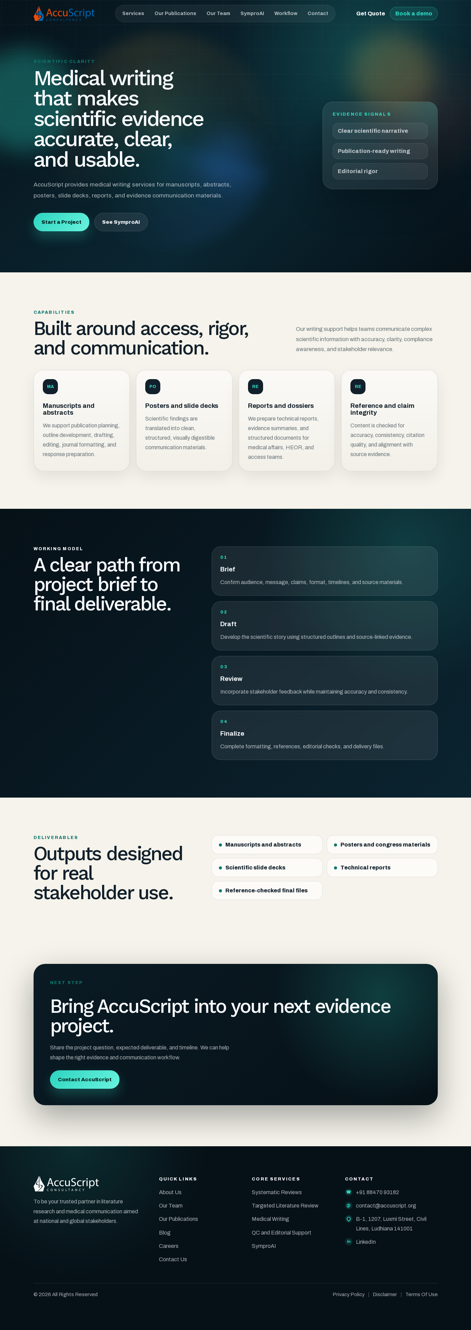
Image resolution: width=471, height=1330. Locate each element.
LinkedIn (366, 1242)
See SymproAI (121, 222)
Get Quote (370, 13)
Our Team (218, 13)
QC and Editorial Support (281, 1233)
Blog (165, 1233)
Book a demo (413, 13)
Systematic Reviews (277, 1192)
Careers (168, 1246)
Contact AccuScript (85, 1079)
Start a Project (61, 222)
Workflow (285, 13)
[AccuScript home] (64, 13)
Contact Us (173, 1259)
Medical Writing (270, 1219)
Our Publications (175, 13)
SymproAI (252, 13)
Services (133, 13)
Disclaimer (385, 1294)
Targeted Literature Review (285, 1206)
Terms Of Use (421, 1294)
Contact (318, 13)
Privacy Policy (348, 1294)
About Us (170, 1192)
